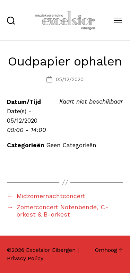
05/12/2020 (70, 79)
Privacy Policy (25, 258)
